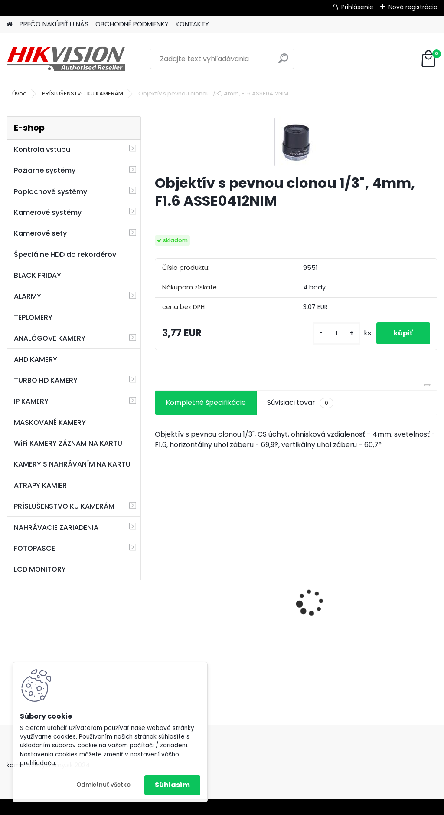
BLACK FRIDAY (37, 275)
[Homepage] (10, 24)
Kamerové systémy (48, 212)
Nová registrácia (412, 7)
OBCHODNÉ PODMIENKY (132, 24)
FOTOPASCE (34, 548)
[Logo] (66, 59)
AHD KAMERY (35, 360)
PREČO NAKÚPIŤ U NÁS (54, 24)
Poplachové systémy (50, 192)
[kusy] (336, 333)
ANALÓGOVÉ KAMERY (49, 338)
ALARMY (27, 296)
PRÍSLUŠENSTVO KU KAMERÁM (82, 93)
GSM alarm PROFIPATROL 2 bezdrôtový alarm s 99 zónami (295, 602)
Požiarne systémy (44, 170)
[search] (283, 61)
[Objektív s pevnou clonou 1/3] (296, 142)
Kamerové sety (40, 233)
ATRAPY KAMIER (40, 485)
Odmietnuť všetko (103, 785)
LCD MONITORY (40, 569)
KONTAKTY (192, 24)
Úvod (19, 93)
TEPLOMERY (33, 317)
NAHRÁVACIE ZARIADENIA (56, 527)
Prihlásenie (357, 7)
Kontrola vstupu (42, 149)
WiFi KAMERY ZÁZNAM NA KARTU (68, 443)
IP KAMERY (31, 401)
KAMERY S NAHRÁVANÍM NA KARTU (72, 464)
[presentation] (159, 587)
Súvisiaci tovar (300, 403)
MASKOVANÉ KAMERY (50, 422)
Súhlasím (172, 785)
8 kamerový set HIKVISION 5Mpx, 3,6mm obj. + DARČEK (197, 585)
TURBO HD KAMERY (46, 380)
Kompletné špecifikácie (206, 403)
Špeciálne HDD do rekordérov (65, 255)
